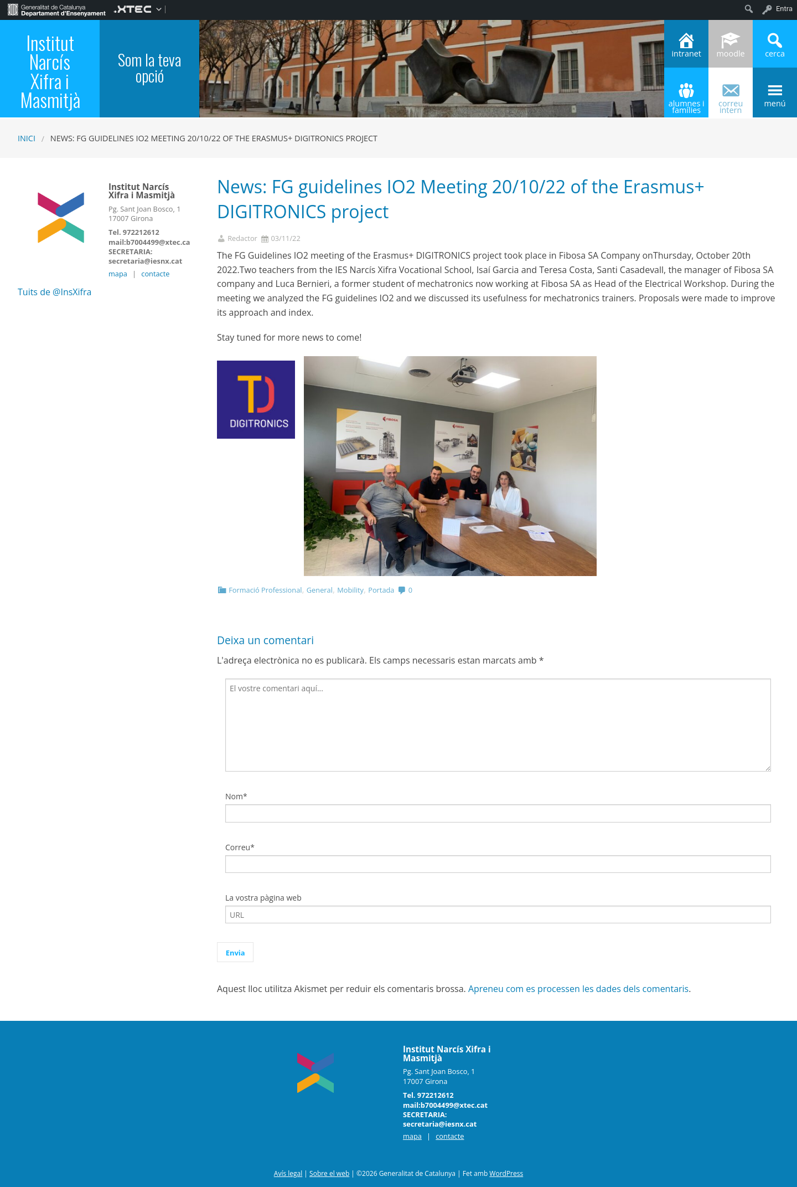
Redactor (242, 238)
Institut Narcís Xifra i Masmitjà (50, 71)
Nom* (236, 796)
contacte (155, 274)
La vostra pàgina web (263, 897)
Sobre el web (329, 1173)
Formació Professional (265, 590)
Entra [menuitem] (784, 8)
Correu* (240, 847)
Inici (26, 138)
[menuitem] (56, 9)
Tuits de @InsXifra (54, 292)
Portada (381, 590)
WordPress (506, 1173)
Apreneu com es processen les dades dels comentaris (578, 989)
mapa (117, 274)
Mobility (350, 590)
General (320, 590)
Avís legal (288, 1173)
